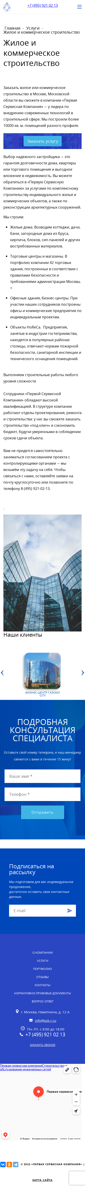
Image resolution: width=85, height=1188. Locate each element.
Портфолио (42, 969)
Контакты (42, 985)
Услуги (42, 961)
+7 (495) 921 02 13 (42, 5)
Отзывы (42, 977)
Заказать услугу (42, 141)
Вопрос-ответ (42, 1001)
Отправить (42, 812)
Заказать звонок (42, 1045)
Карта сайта (42, 1180)
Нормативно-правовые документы (42, 993)
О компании (42, 952)
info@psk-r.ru (45, 1020)
